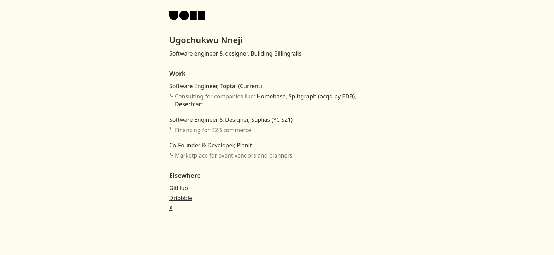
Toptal (228, 86)
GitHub (178, 188)
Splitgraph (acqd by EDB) (322, 96)
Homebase (271, 96)
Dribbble (180, 198)
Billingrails (288, 53)
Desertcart (189, 104)
